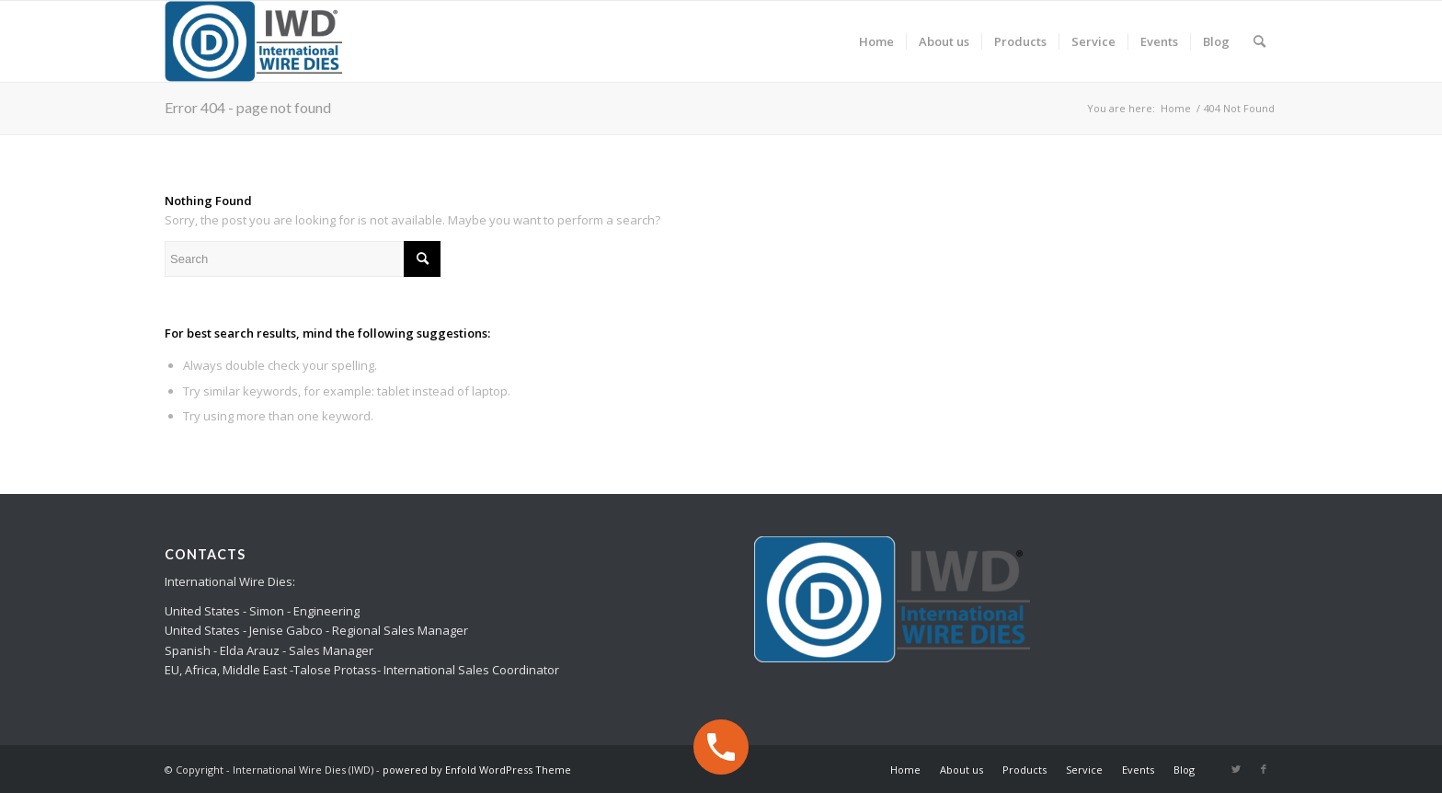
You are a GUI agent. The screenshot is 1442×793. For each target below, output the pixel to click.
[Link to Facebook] (1263, 769)
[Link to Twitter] (1236, 769)
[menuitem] (876, 41)
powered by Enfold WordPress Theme (477, 769)
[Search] (1259, 41)
